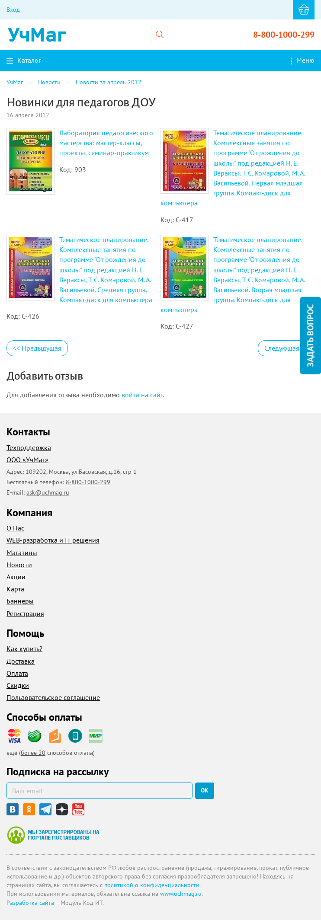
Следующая (286, 348)
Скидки (17, 685)
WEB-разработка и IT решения (53, 540)
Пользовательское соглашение (53, 697)
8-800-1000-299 (284, 34)
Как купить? (24, 648)
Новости (19, 564)
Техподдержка (28, 447)
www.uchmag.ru (181, 894)
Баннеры (20, 601)
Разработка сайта (30, 903)
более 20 (33, 753)
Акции (16, 576)
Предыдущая (37, 348)
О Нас (15, 528)
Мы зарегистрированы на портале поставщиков (53, 835)
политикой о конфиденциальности (151, 885)
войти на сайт (142, 394)
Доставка (20, 661)
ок (205, 790)
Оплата (17, 673)
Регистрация (25, 613)
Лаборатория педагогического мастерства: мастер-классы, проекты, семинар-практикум (106, 142)
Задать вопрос (310, 335)
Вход (13, 9)
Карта (15, 589)
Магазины (21, 552)
